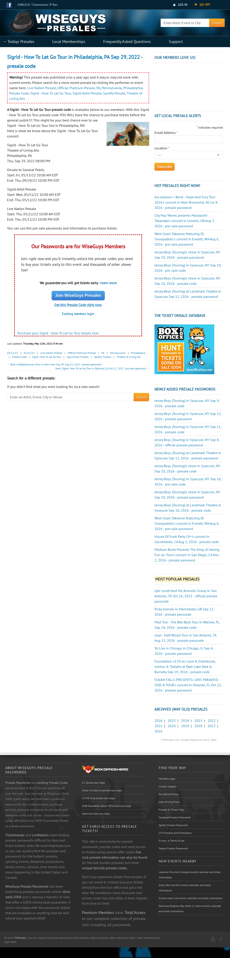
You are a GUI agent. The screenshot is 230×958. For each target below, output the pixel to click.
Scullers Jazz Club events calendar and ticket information (190, 898)
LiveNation (40, 835)
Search (217, 23)
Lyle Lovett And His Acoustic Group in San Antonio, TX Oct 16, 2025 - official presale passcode (185, 595)
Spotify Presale (114, 93)
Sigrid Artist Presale (86, 93)
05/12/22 (29, 353)
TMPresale (20, 937)
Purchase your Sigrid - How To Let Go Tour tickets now (58, 333)
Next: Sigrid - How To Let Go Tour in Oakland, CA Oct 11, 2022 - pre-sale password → (102, 368)
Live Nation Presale (41, 88)
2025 (172, 720)
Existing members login (78, 314)
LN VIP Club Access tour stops (98, 798)
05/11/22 (12, 353)
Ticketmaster (15, 835)
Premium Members (98, 912)
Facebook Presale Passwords (175, 817)
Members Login (167, 778)
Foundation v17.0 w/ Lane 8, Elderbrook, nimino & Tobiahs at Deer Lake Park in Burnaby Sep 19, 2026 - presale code (185, 666)
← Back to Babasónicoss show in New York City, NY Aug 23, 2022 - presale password (54, 364)
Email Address (166, 132)
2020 (172, 726)
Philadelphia (132, 88)
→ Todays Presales (18, 41)
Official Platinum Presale (76, 88)
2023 (198, 720)
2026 (158, 720)
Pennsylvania (112, 88)
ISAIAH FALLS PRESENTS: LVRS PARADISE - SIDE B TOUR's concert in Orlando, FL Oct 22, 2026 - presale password (188, 684)
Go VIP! (202, 5)
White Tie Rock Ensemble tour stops (102, 790)
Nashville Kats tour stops (96, 813)
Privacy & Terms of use (171, 840)
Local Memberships (68, 41)
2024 (185, 720)
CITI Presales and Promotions (175, 833)
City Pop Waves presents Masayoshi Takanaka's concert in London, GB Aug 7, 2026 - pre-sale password (184, 220)
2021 (158, 726)
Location (162, 148)
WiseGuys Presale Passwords (26, 886)
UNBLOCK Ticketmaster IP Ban (37, 5)
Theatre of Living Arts (129, 357)
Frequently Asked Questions (127, 41)
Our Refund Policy (169, 794)
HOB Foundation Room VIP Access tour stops (106, 806)
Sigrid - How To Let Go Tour (50, 93)
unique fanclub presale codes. (104, 868)
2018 (198, 726)
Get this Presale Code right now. (78, 305)
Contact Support (167, 786)
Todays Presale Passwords (173, 848)
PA (98, 88)
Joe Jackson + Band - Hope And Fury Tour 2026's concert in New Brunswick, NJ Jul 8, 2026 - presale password (186, 202)
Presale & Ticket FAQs (171, 809)
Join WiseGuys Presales (78, 295)
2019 (185, 726)
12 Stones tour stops (93, 782)
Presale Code (19, 93)
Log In (180, 5)
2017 (211, 726)
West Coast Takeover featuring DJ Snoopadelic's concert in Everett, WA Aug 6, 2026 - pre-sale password (186, 239)
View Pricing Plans (169, 802)
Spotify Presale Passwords (173, 825)
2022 (212, 720)
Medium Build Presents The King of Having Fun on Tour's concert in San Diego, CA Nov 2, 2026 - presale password (187, 554)
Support (176, 41)
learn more (108, 283)
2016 (158, 731)
